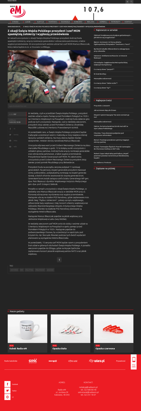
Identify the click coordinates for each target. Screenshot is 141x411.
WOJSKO (50, 270)
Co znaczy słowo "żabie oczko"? (106, 83)
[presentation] (16, 400)
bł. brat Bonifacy (100, 74)
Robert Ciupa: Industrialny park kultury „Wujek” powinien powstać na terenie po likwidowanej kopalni (111, 156)
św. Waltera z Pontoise (102, 162)
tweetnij (16, 135)
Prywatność (120, 361)
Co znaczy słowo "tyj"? (102, 88)
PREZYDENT (40, 270)
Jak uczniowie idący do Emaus (105, 110)
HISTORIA (14, 270)
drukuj (15, 140)
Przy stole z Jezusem (102, 106)
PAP (21, 270)
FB (14, 129)
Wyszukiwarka (131, 2)
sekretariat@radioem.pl (88, 392)
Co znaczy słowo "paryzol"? (104, 69)
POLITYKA (29, 270)
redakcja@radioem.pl (88, 387)
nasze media (12, 0)
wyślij (15, 146)
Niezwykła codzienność (102, 78)
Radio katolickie (10, 361)
